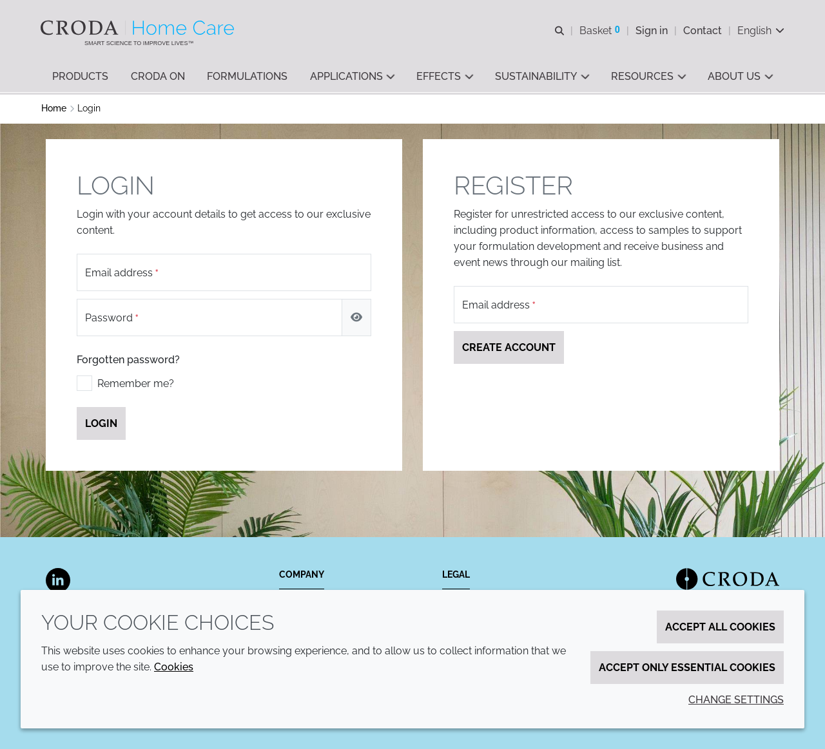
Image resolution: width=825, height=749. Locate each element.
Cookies (173, 667)
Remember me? (135, 385)
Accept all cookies (720, 627)
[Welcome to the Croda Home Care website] (139, 28)
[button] (80, 77)
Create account (509, 349)
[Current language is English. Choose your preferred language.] (760, 31)
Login (101, 425)
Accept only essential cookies (687, 667)
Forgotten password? (128, 362)
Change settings (736, 700)
